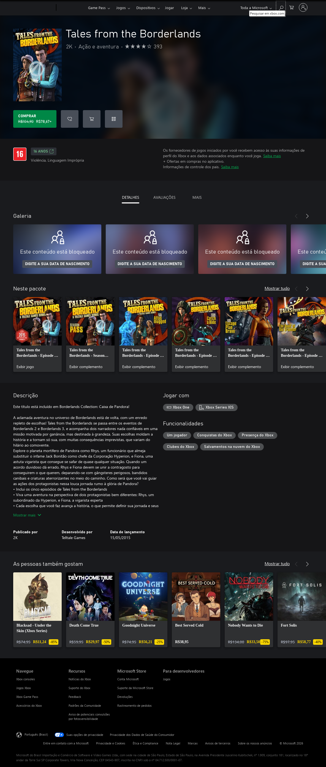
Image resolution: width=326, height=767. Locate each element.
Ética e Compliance (145, 743)
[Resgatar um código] (114, 119)
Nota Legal (173, 743)
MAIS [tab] (197, 197)
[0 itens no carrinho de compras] (291, 7)
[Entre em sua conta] (303, 7)
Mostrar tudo (277, 288)
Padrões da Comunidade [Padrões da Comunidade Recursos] (85, 705)
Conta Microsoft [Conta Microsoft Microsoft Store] (128, 679)
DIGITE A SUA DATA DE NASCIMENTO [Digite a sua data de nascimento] (57, 264)
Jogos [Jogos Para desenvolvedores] (166, 679)
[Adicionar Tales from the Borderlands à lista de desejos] (69, 119)
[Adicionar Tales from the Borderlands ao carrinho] (91, 119)
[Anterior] (296, 216)
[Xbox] (71, 7)
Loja (184, 7)
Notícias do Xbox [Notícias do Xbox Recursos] (80, 679)
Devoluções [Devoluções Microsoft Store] (125, 696)
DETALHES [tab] (130, 197)
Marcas (193, 743)
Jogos (121, 7)
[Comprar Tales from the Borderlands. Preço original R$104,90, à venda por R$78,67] (34, 119)
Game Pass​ (97, 7)
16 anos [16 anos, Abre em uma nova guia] (44, 151)
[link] (37, 334)
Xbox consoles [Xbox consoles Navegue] (25, 679)
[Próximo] (307, 216)
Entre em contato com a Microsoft (66, 743)
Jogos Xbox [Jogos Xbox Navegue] (23, 688)
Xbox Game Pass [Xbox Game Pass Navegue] (27, 696)
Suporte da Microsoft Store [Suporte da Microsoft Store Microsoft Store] (135, 688)
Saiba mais (272, 155)
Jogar (169, 7)
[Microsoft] (35, 7)
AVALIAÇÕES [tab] (164, 197)
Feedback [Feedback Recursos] (75, 696)
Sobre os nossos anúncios (255, 743)
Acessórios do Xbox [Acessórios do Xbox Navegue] (29, 705)
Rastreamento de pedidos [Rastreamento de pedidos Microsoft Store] (134, 705)
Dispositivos (146, 7)
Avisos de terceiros (217, 743)
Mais (202, 7)
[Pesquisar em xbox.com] (281, 7)
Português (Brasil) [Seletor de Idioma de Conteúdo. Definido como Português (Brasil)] (36, 734)
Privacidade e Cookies (110, 743)
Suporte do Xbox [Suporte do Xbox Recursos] (79, 688)
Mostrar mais (27, 515)
